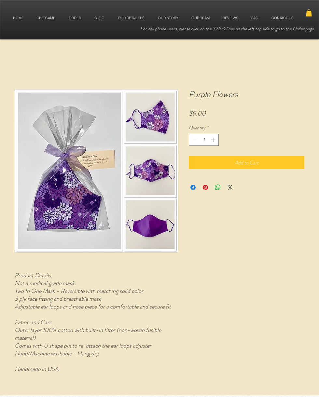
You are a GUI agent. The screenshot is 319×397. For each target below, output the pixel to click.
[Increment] (214, 139)
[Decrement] (194, 139)
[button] (309, 13)
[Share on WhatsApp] (218, 187)
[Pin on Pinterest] (205, 187)
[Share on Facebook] (193, 187)
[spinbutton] (204, 139)
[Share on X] (230, 187)
